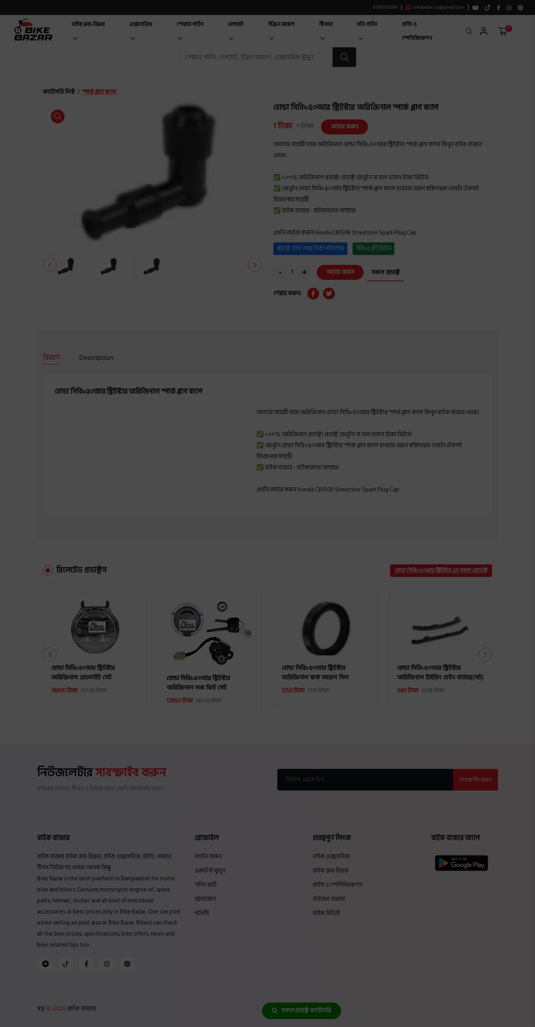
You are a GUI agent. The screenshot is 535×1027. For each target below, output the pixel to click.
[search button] (344, 57)
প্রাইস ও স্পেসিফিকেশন (417, 31)
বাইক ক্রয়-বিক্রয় (88, 30)
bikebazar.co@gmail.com (434, 7)
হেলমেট (235, 30)
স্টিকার (326, 30)
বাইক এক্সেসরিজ (331, 856)
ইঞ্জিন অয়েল (281, 30)
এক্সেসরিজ (140, 30)
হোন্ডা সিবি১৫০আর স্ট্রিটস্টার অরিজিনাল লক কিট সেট (198, 683)
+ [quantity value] (304, 272)
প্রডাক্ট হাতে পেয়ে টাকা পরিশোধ (310, 248)
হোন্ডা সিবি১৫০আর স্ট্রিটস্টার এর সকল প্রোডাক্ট (441, 570)
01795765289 (385, 7)
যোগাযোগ (205, 899)
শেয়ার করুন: (287, 293)
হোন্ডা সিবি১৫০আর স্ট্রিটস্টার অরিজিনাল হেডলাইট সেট (83, 672)
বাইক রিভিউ (326, 913)
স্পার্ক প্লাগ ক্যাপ (99, 92)
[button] (255, 265)
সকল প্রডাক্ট (386, 272)
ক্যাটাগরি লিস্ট (59, 92)
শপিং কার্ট (205, 885)
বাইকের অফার (329, 899)
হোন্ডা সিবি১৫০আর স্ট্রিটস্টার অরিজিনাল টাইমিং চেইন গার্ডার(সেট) (440, 672)
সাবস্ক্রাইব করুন (475, 779)
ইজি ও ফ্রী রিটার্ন (373, 248)
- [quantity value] (280, 272)
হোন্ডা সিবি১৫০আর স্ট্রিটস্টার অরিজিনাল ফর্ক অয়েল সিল (315, 672)
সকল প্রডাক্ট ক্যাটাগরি (301, 1011)
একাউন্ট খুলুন (210, 871)
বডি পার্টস (367, 30)
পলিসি (202, 913)
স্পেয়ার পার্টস (189, 30)
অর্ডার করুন (344, 127)
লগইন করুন (208, 856)
